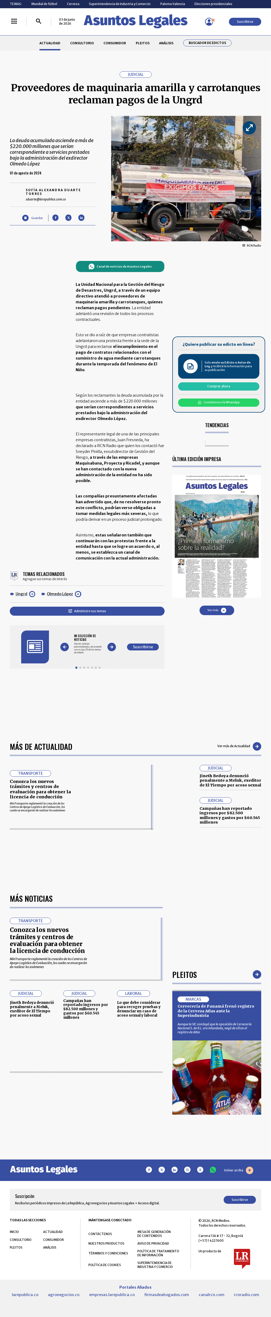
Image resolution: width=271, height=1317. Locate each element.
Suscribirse (245, 22)
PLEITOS (143, 43)
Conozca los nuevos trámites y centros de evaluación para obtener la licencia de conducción (40, 789)
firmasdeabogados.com (166, 1294)
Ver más (216, 610)
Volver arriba (238, 1170)
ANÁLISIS (166, 43)
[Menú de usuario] (209, 22)
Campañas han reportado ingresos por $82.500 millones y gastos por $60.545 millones (230, 815)
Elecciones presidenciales (213, 4)
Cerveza (73, 4)
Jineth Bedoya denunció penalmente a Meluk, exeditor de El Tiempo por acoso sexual (230, 780)
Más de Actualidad (41, 746)
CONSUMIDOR (114, 43)
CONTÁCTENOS (100, 1234)
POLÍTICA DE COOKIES (104, 1265)
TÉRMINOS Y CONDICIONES (108, 1253)
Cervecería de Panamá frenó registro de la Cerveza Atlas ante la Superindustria (216, 1011)
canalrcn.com (211, 1294)
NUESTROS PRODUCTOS (106, 1243)
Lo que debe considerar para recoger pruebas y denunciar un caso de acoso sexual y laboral (139, 1008)
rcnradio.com (246, 1294)
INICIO (14, 1232)
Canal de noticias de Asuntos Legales (120, 266)
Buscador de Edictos (207, 43)
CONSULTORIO (82, 43)
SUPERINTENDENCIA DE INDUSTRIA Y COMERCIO (155, 1265)
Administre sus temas (87, 611)
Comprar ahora (218, 386)
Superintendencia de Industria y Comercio (120, 4)
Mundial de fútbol (44, 4)
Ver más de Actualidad (239, 746)
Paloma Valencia (172, 4)
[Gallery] (88, 644)
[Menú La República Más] (14, 21)
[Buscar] (38, 21)
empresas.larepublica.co (112, 1294)
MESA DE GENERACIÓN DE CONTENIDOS (154, 1234)
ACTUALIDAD (49, 43)
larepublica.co (25, 1294)
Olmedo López (60, 594)
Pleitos (184, 974)
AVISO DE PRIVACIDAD (153, 1243)
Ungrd (21, 594)
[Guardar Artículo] (32, 218)
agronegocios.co (63, 1294)
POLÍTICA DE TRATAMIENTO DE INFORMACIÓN (158, 1253)
